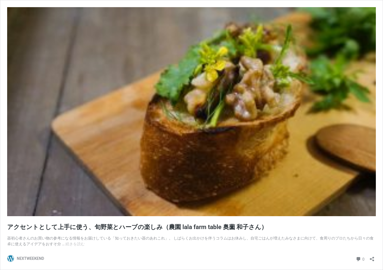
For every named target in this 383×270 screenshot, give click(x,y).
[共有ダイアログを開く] (372, 257)
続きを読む (75, 244)
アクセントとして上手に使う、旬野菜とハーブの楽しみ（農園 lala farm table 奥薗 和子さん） (137, 227)
